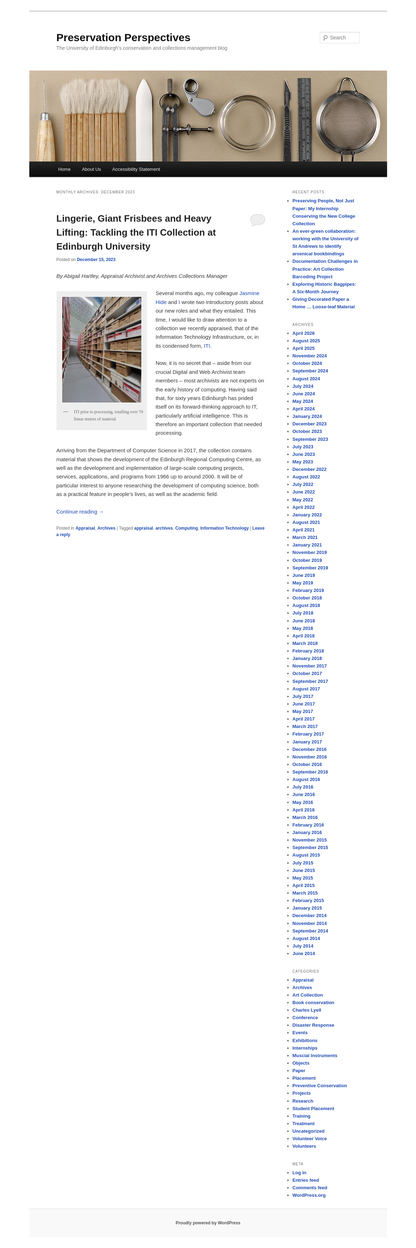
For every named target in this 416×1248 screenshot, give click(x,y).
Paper (299, 1070)
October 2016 (307, 764)
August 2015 (306, 855)
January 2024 (307, 416)
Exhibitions (305, 1040)
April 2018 (304, 636)
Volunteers (304, 1146)
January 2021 (307, 545)
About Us (91, 169)
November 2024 (310, 355)
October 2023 (307, 431)
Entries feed (306, 1180)
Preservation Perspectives (124, 37)
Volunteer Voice (310, 1138)
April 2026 (304, 333)
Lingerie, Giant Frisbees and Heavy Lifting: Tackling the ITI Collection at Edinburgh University (136, 232)
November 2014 (310, 923)
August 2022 (306, 477)
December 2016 (310, 749)
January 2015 (307, 908)
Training (302, 1116)
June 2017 (304, 704)
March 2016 (305, 817)
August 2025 (306, 340)
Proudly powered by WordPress (208, 1222)
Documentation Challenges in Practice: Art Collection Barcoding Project (325, 269)
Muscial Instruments (315, 1055)
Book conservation (313, 1002)
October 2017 (307, 673)
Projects (302, 1093)
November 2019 (310, 552)
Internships (305, 1048)
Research (303, 1101)
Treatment (304, 1123)
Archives (106, 528)
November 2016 (310, 757)
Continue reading (80, 512)
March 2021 (305, 537)
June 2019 (304, 575)
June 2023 (304, 454)
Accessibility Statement (136, 169)
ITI (207, 346)
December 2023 (310, 424)
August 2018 (306, 605)
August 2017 (306, 689)
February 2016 (308, 825)
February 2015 (308, 900)
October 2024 (307, 363)
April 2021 (304, 530)
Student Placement (313, 1108)
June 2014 (304, 953)
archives (164, 528)
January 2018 (307, 658)
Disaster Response (313, 1025)
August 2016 (306, 779)
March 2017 (305, 726)
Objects (301, 1063)
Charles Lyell (307, 1010)
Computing (186, 528)
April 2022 (304, 507)
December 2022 (310, 469)
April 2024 (304, 408)
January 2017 (307, 742)
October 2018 (307, 598)
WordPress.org (309, 1195)
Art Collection (308, 995)
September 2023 (310, 439)
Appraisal (85, 528)
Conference (305, 1017)
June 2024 (304, 393)
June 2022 (304, 492)
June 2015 (304, 870)
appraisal (143, 528)
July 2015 (303, 863)
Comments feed (310, 1187)
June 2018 (304, 620)
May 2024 (303, 401)
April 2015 (304, 885)
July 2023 (303, 446)
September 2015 (310, 847)
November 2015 (310, 840)
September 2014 (310, 931)
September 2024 (310, 371)
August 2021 (306, 522)
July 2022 (303, 484)
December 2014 (310, 915)
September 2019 (310, 567)
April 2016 (304, 810)
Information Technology (224, 528)
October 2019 (307, 560)
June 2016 (304, 794)
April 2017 (304, 719)
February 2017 (308, 734)
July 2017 (303, 696)
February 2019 (308, 590)
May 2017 (303, 711)
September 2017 (310, 681)
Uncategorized (309, 1131)
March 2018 (305, 643)
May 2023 (303, 461)
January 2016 (307, 832)
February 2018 (308, 651)
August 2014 (306, 938)
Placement (304, 1078)
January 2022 (307, 514)
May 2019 (303, 583)
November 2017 (310, 666)
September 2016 (310, 772)
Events (300, 1032)
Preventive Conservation (320, 1085)
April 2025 (304, 348)
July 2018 (303, 613)
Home (64, 169)
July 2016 (303, 787)
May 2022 (303, 499)
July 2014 (303, 946)
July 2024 (303, 386)
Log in (300, 1172)
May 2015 (303, 878)
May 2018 (303, 628)
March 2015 (305, 893)
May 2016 (303, 802)
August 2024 (306, 378)
